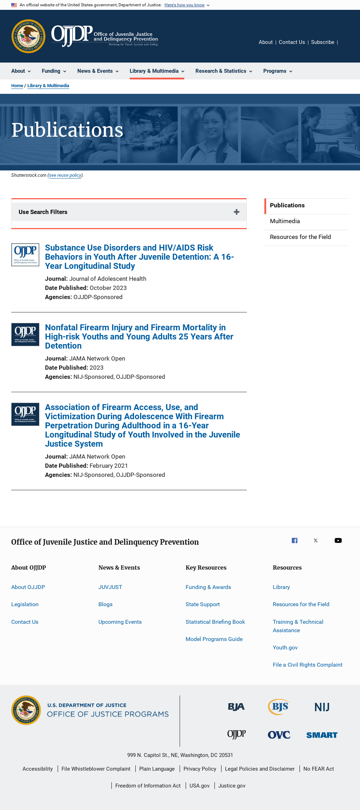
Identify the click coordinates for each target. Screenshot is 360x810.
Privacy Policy (200, 769)
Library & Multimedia (48, 85)
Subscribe (322, 42)
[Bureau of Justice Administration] (236, 712)
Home (17, 85)
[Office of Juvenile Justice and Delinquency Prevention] (236, 741)
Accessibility (37, 769)
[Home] (104, 36)
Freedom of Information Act (148, 786)
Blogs (105, 604)
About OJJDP (28, 587)
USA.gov (199, 786)
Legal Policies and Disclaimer (260, 769)
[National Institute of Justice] (322, 712)
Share (348, 47)
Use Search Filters (43, 211)
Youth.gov (285, 647)
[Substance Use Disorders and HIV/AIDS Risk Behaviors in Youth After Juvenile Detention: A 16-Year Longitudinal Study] (25, 256)
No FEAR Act (318, 769)
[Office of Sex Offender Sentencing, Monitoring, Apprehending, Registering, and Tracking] (322, 739)
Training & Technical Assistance (298, 626)
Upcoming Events (120, 621)
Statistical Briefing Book (215, 621)
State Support (203, 604)
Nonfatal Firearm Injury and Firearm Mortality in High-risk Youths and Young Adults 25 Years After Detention (139, 337)
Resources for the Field (301, 604)
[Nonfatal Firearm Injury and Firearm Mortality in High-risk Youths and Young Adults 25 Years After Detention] (25, 336)
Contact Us (292, 42)
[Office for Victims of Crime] (279, 740)
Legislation (25, 604)
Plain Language (157, 769)
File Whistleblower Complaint (96, 769)
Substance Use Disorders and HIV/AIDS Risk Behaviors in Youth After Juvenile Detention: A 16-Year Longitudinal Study (139, 257)
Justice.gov (231, 786)
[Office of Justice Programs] (28, 36)
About (266, 42)
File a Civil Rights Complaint (307, 664)
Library (281, 587)
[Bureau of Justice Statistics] (279, 716)
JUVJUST (110, 587)
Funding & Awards (208, 587)
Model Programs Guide (214, 639)
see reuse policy (65, 175)
